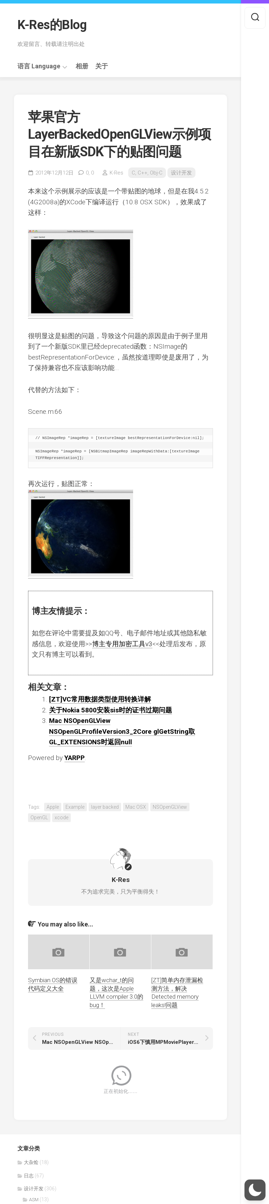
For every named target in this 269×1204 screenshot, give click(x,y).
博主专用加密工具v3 (122, 644)
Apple (53, 807)
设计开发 (181, 173)
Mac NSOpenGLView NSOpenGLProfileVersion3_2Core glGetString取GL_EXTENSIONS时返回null (122, 731)
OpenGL (39, 817)
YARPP (74, 758)
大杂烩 (31, 1162)
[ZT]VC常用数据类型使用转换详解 (100, 699)
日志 (29, 1175)
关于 (101, 66)
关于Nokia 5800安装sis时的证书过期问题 (110, 710)
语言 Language (39, 66)
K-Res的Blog (52, 25)
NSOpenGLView (170, 807)
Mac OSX (135, 807)
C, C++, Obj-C (147, 173)
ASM (34, 1199)
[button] (254, 1189)
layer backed (105, 807)
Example (74, 807)
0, (90, 173)
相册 (82, 66)
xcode (61, 817)
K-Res (116, 173)
